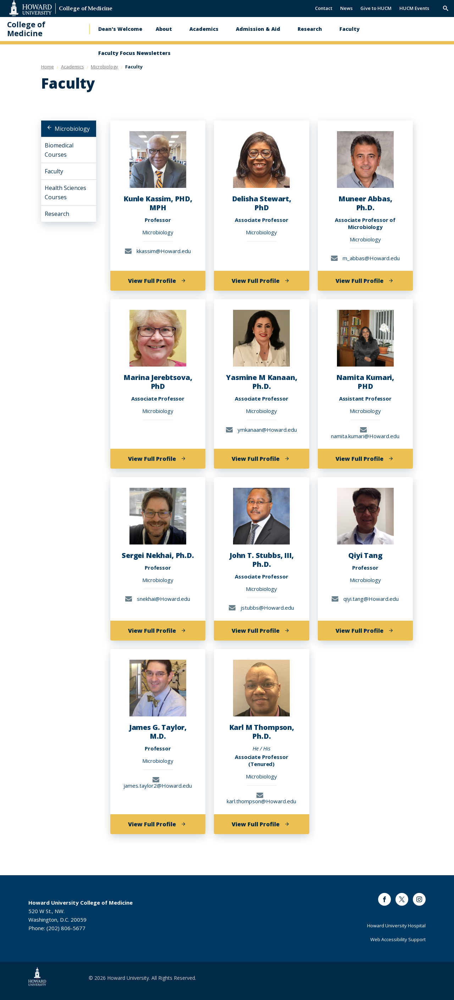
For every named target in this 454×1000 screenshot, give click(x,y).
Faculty (349, 29)
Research (310, 29)
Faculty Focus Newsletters (134, 53)
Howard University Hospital (396, 925)
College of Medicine (85, 9)
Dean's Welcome (120, 29)
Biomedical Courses (59, 149)
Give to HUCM (376, 8)
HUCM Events (414, 8)
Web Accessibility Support (398, 939)
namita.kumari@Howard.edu (365, 432)
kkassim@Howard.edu (158, 251)
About (164, 29)
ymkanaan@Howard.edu (261, 429)
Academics (203, 29)
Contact (323, 8)
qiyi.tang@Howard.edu (365, 598)
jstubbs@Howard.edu (261, 607)
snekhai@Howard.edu (157, 598)
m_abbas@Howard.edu (365, 258)
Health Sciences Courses (65, 192)
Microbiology (72, 129)
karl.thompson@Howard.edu (261, 798)
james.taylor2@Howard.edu (157, 782)
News (346, 8)
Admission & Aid (258, 29)
